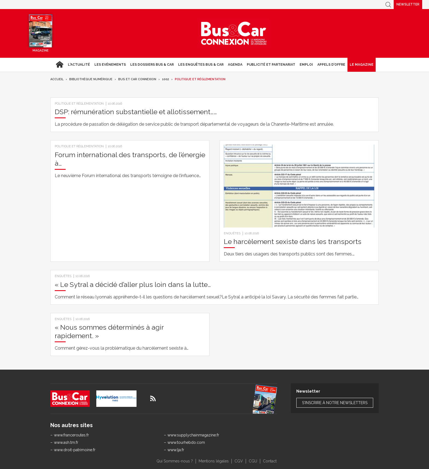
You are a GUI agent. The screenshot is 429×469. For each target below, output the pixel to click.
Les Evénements (110, 65)
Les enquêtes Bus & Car (201, 65)
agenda (235, 65)
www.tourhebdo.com (186, 442)
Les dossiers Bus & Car (152, 65)
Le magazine (361, 65)
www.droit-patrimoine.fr (74, 450)
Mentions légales (214, 461)
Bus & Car (234, 33)
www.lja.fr (175, 450)
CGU (253, 461)
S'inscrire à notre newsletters (334, 403)
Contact (270, 461)
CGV (238, 461)
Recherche (388, 4)
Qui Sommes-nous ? (174, 461)
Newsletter (407, 4)
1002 (165, 79)
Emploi (306, 65)
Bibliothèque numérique (90, 79)
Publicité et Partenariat (271, 65)
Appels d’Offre (331, 65)
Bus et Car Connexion (137, 79)
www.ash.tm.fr (66, 442)
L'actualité (79, 65)
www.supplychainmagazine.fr (193, 435)
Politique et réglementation (200, 79)
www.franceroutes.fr (71, 435)
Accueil (59, 64)
